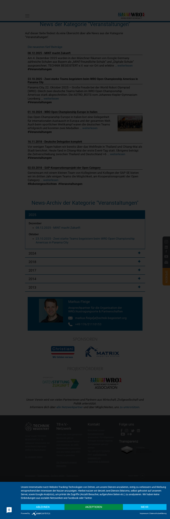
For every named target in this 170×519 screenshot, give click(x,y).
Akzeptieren (93, 507)
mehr (144, 507)
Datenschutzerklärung (158, 513)
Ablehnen (43, 507)
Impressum (144, 513)
